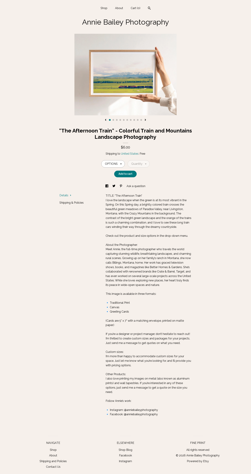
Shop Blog (125, 450)
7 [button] (131, 120)
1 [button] (110, 120)
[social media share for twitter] (114, 186)
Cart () (135, 8)
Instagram (125, 461)
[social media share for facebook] (107, 186)
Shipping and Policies (53, 461)
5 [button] (124, 120)
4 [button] (120, 120)
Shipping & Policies (71, 202)
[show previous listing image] (106, 120)
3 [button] (117, 120)
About (119, 8)
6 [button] (127, 120)
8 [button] (134, 120)
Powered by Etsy (198, 461)
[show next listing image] (145, 120)
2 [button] (113, 120)
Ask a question (136, 186)
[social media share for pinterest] (121, 186)
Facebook (125, 455)
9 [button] (138, 120)
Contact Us (53, 466)
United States (129, 153)
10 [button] (141, 120)
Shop (104, 8)
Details (65, 195)
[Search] (149, 8)
